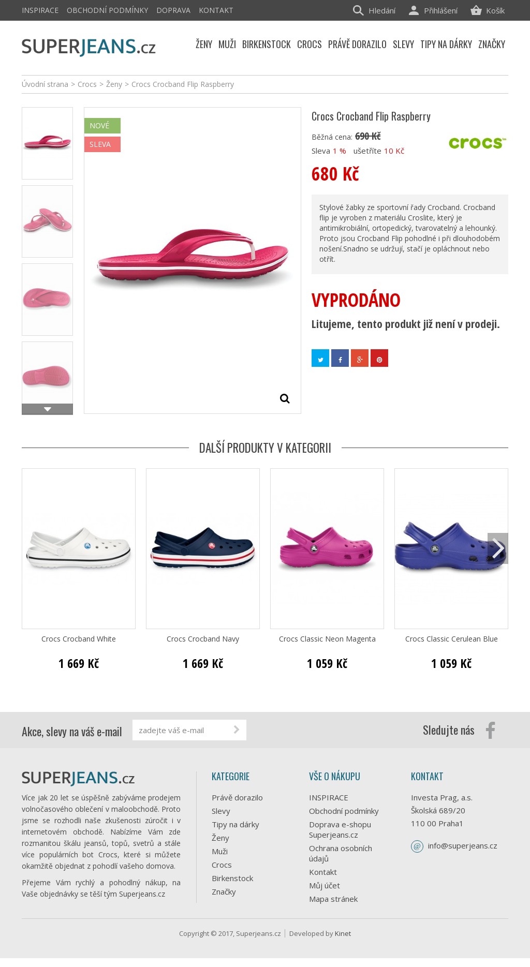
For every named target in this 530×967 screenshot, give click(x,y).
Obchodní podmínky (107, 10)
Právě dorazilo (237, 797)
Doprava (173, 10)
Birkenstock (232, 878)
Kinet (343, 942)
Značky (224, 891)
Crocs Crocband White (78, 639)
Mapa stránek (333, 899)
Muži (220, 851)
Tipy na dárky (235, 824)
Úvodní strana (45, 84)
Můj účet (324, 885)
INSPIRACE (40, 10)
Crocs (222, 864)
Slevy (221, 811)
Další (47, 409)
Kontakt (216, 10)
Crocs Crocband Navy (203, 639)
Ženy (220, 837)
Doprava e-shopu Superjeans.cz (340, 829)
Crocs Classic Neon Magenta (327, 639)
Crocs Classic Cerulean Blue (451, 639)
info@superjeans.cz (462, 845)
